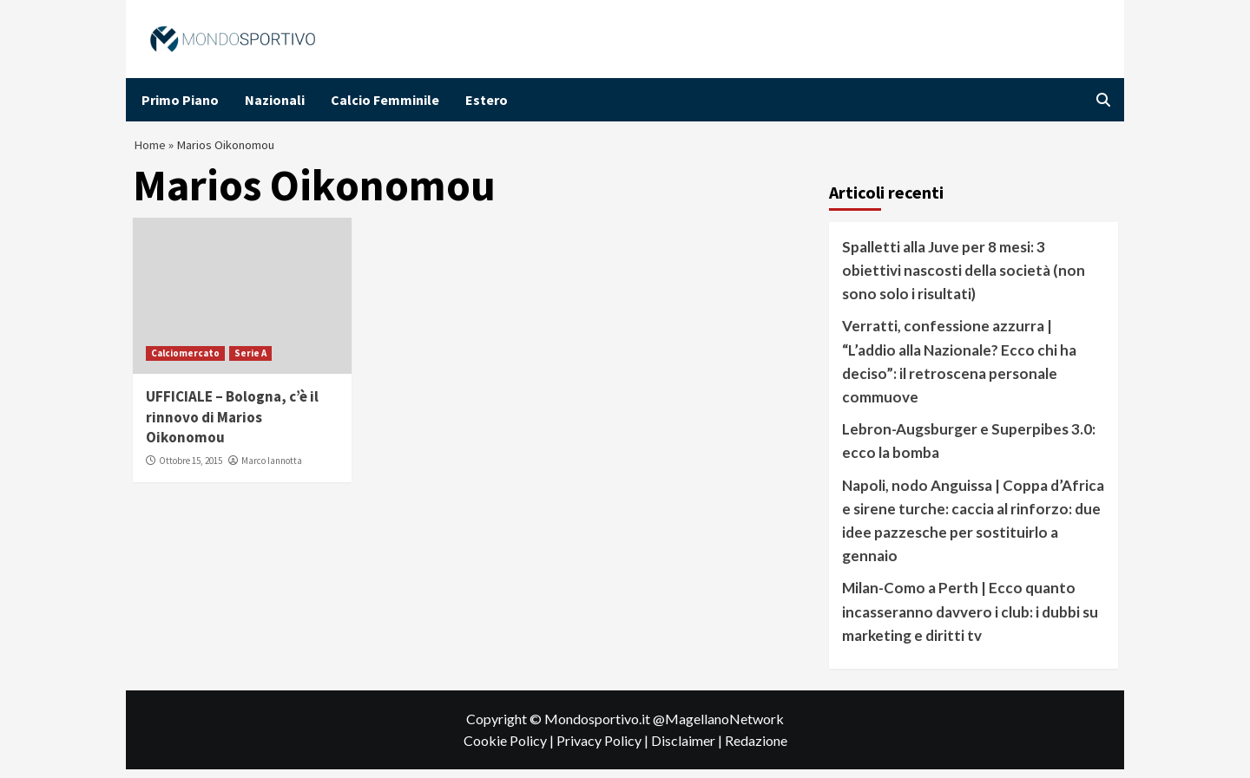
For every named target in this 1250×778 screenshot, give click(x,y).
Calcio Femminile (385, 99)
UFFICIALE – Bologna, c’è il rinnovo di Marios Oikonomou (232, 425)
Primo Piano (180, 99)
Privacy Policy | (603, 749)
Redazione (756, 749)
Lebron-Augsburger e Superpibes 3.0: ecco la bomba (968, 449)
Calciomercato (185, 361)
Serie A (250, 361)
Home (151, 149)
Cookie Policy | (510, 749)
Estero (486, 99)
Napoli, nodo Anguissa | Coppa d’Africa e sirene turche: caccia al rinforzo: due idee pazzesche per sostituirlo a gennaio (973, 528)
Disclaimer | (688, 749)
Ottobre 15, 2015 (190, 469)
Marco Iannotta (271, 469)
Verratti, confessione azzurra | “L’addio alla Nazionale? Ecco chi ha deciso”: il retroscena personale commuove (959, 370)
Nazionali (275, 99)
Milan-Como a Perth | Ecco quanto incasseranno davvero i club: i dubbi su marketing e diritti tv (970, 619)
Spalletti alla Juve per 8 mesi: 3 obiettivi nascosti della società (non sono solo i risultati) (963, 278)
